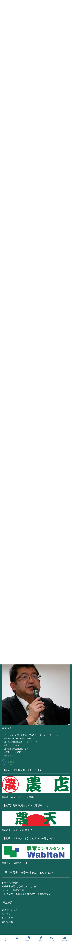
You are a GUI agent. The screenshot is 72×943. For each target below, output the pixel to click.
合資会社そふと (9, 910)
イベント (51, 939)
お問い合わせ (65, 939)
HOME (17, 939)
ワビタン (6, 914)
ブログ (41, 939)
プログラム (28, 939)
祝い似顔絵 (7, 922)
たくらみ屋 (7, 918)
